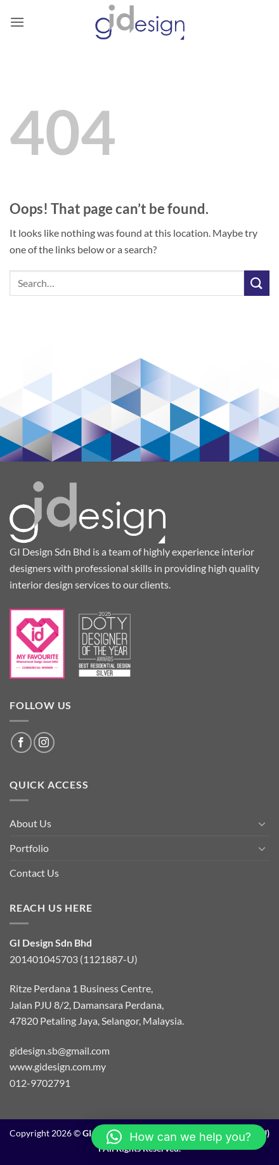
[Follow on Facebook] (21, 742)
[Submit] (256, 282)
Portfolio (29, 848)
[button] (17, 21)
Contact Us (34, 873)
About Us (30, 823)
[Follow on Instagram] (44, 742)
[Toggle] (261, 823)
